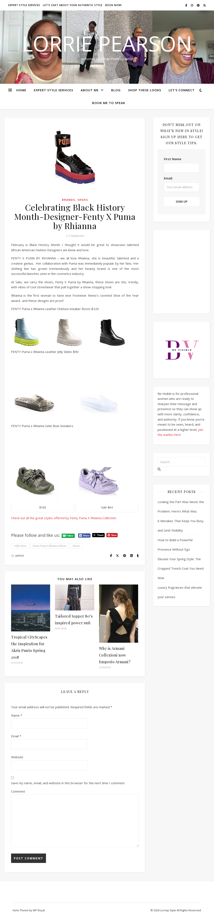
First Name (172, 159)
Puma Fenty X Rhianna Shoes (49, 546)
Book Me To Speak (108, 103)
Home (21, 90)
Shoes (83, 200)
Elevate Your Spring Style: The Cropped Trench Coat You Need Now (181, 568)
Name (16, 715)
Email (16, 736)
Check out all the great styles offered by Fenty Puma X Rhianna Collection (64, 518)
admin (19, 555)
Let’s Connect (182, 90)
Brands (68, 200)
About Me (90, 90)
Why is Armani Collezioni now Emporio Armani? (115, 655)
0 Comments (75, 235)
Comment (18, 791)
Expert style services (24, 5)
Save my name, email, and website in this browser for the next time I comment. (68, 783)
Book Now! (113, 5)
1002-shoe (20, 546)
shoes (76, 546)
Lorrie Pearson (107, 43)
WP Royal (39, 910)
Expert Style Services (53, 90)
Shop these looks (144, 90)
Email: (168, 178)
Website (17, 757)
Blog (116, 90)
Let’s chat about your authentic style (72, 5)
